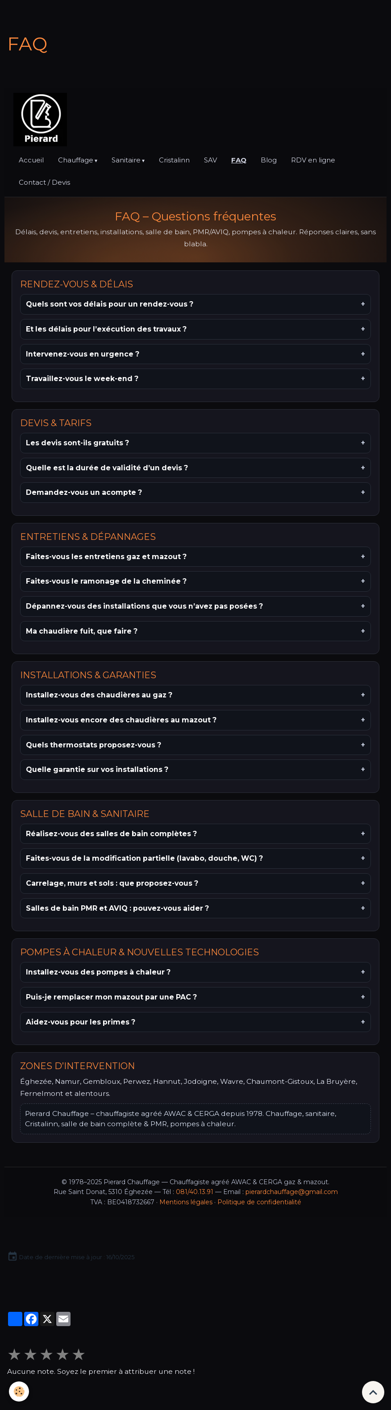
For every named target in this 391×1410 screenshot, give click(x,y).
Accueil (31, 160)
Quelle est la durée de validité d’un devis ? (107, 468)
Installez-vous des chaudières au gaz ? (99, 695)
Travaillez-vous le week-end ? (82, 378)
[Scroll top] (373, 1392)
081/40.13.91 (194, 1192)
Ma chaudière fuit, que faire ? (81, 631)
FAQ (238, 160)
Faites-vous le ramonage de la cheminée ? (106, 581)
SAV (210, 160)
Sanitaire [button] (126, 160)
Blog (269, 160)
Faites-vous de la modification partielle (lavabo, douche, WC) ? (144, 858)
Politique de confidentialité (259, 1202)
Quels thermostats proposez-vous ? (93, 745)
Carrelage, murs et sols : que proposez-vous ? (112, 883)
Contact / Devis (44, 182)
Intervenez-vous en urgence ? (82, 354)
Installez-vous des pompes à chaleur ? (98, 972)
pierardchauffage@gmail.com (291, 1192)
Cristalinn (174, 160)
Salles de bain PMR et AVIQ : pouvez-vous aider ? (117, 908)
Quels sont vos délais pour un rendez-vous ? (109, 304)
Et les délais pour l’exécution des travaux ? (106, 329)
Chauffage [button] (75, 160)
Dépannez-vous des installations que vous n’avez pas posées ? (144, 606)
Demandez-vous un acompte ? (84, 492)
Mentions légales (185, 1202)
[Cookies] (19, 1391)
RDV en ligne (313, 160)
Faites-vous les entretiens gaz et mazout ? (106, 556)
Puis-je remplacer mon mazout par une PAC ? (111, 997)
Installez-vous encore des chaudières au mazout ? (121, 720)
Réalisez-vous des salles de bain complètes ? (111, 833)
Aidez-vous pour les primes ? (80, 1022)
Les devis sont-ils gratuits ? (77, 443)
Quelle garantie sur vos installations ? (97, 769)
